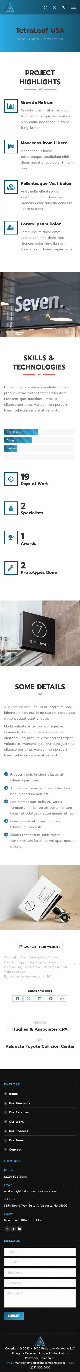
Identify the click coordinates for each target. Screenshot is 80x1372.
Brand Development (34, 957)
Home (13, 1094)
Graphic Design (46, 962)
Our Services (19, 1112)
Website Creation (55, 967)
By (16, 976)
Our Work (16, 1122)
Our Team (16, 1140)
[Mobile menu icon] (73, 7)
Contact (15, 1149)
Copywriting (25, 962)
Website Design (14, 972)
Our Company (19, 1103)
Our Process (18, 1131)
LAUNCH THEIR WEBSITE (40, 947)
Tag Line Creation (29, 967)
